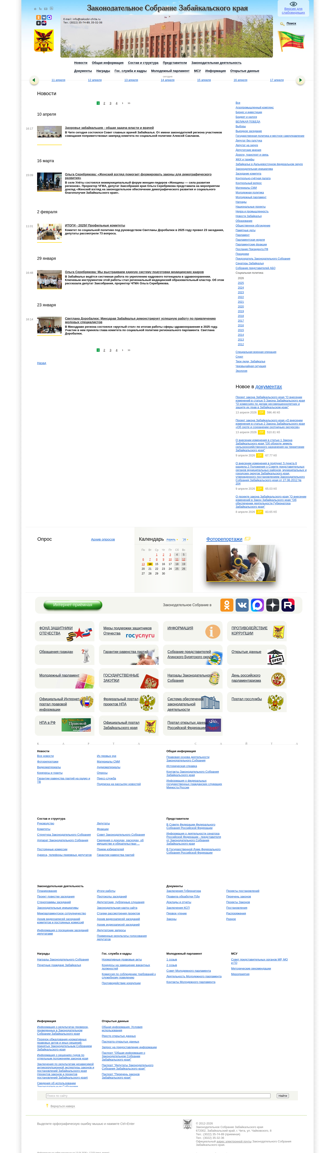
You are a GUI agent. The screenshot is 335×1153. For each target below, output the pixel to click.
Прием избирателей (110, 849)
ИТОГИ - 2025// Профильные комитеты (95, 225)
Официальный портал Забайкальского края (121, 725)
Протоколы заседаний (112, 896)
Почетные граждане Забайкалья (59, 965)
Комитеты (43, 829)
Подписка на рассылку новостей (119, 784)
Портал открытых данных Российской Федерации (188, 725)
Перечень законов (238, 896)
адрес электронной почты (234, 1141)
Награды (241, 202)
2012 (241, 344)
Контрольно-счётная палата (253, 178)
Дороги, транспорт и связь (252, 154)
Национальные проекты (251, 206)
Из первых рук (106, 756)
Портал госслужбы (247, 699)
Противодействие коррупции (121, 983)
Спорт (239, 356)
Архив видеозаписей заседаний (118, 919)
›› (129, 103)
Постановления (236, 907)
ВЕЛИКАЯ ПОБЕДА (248, 121)
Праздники (242, 254)
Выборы (241, 126)
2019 (241, 311)
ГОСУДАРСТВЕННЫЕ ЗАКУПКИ (121, 677)
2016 (241, 325)
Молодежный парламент (251, 197)
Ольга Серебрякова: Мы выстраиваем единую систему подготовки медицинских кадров (134, 272)
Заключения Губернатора (183, 891)
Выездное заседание (249, 131)
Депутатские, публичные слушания (120, 902)
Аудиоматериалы (108, 767)
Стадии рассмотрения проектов (118, 913)
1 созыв (171, 959)
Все (238, 102)
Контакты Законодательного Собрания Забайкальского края (192, 773)
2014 (241, 334)
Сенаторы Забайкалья (250, 263)
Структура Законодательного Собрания (64, 834)
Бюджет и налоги (246, 117)
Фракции (103, 829)
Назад (41, 363)
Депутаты (103, 823)
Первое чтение (176, 913)
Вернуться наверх (63, 1106)
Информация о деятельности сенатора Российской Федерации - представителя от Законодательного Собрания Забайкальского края (193, 838)
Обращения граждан (56, 652)
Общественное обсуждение (253, 225)
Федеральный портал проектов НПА (120, 701)
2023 (241, 292)
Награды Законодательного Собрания (190, 677)
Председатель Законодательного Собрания (263, 258)
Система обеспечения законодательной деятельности (185, 704)
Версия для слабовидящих (293, 10)
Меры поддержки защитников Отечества (127, 630)
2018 (241, 316)
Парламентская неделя (250, 239)
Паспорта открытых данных (120, 1041)
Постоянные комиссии (52, 849)
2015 (241, 330)
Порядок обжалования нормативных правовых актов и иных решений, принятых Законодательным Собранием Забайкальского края (64, 1044)
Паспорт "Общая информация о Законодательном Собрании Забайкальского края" (123, 1056)
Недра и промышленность (252, 211)
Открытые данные (246, 652)
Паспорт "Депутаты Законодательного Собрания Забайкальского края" (128, 1066)
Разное (231, 919)
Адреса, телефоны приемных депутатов (64, 855)
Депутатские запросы (111, 930)
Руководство (45, 823)
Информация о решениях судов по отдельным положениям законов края (62, 1056)
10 (170, 559)
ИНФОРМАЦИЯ (180, 628)
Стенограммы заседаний (54, 902)
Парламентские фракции (251, 244)
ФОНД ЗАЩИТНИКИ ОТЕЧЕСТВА (56, 630)
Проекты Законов (238, 902)
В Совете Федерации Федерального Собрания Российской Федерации (190, 826)
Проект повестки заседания (56, 896)
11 (176, 559)
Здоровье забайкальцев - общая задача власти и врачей (109, 128)
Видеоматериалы (49, 767)
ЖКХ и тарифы (245, 159)
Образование (244, 220)
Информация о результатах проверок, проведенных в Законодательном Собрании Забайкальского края (63, 1030)
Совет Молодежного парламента (188, 970)
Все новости (45, 756)
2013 (241, 339)
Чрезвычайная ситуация (251, 366)
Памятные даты (245, 230)
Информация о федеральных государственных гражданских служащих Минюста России (194, 784)
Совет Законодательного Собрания (121, 834)
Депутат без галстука (249, 140)
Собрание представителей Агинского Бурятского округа (190, 654)
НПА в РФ (47, 723)
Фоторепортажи (224, 539)
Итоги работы (106, 891)
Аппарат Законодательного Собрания (62, 840)
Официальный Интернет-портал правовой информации (59, 704)
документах (268, 386)
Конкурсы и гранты (50, 772)
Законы (171, 919)
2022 (241, 297)
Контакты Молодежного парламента (190, 982)
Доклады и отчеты (178, 902)
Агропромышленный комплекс (255, 107)
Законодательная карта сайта (117, 907)
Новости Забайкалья (249, 216)
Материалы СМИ (246, 187)
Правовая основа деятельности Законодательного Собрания (187, 758)
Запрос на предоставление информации (129, 1047)
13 (143, 564)
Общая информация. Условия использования (122, 1028)
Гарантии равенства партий (125, 652)
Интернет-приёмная (72, 604)
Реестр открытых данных (119, 1036)
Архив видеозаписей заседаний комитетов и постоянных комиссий (60, 920)
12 (183, 559)
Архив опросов (103, 539)
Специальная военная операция (256, 352)
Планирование (47, 891)
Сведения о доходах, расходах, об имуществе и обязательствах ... (120, 842)
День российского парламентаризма (246, 677)
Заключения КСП (178, 907)
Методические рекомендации (251, 968)
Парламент (243, 235)
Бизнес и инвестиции (249, 112)
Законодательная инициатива (254, 168)
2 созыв (171, 965)
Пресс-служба (106, 778)
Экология (241, 370)
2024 (241, 287)
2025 (241, 283)
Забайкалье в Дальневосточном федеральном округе (269, 164)
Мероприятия (240, 974)
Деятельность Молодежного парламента (193, 976)
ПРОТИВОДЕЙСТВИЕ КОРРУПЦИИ (250, 630)
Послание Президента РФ (252, 249)
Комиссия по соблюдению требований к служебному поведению (129, 975)
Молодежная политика (250, 192)
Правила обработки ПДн (183, 896)
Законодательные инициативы (57, 907)
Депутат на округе (247, 145)
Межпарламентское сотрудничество (61, 913)
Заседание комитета (248, 173)
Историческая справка (181, 766)
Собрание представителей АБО (255, 268)
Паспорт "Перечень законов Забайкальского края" (121, 1075)
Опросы (102, 772)
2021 (241, 301)
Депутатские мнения (248, 150)
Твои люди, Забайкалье (250, 361)
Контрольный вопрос (249, 183)
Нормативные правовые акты (122, 959)
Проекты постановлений (242, 891)
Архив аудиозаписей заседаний (118, 924)
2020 (241, 306)
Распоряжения (236, 913)
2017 (241, 320)
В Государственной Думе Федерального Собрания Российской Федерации (193, 851)
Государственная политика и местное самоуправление (270, 135)
